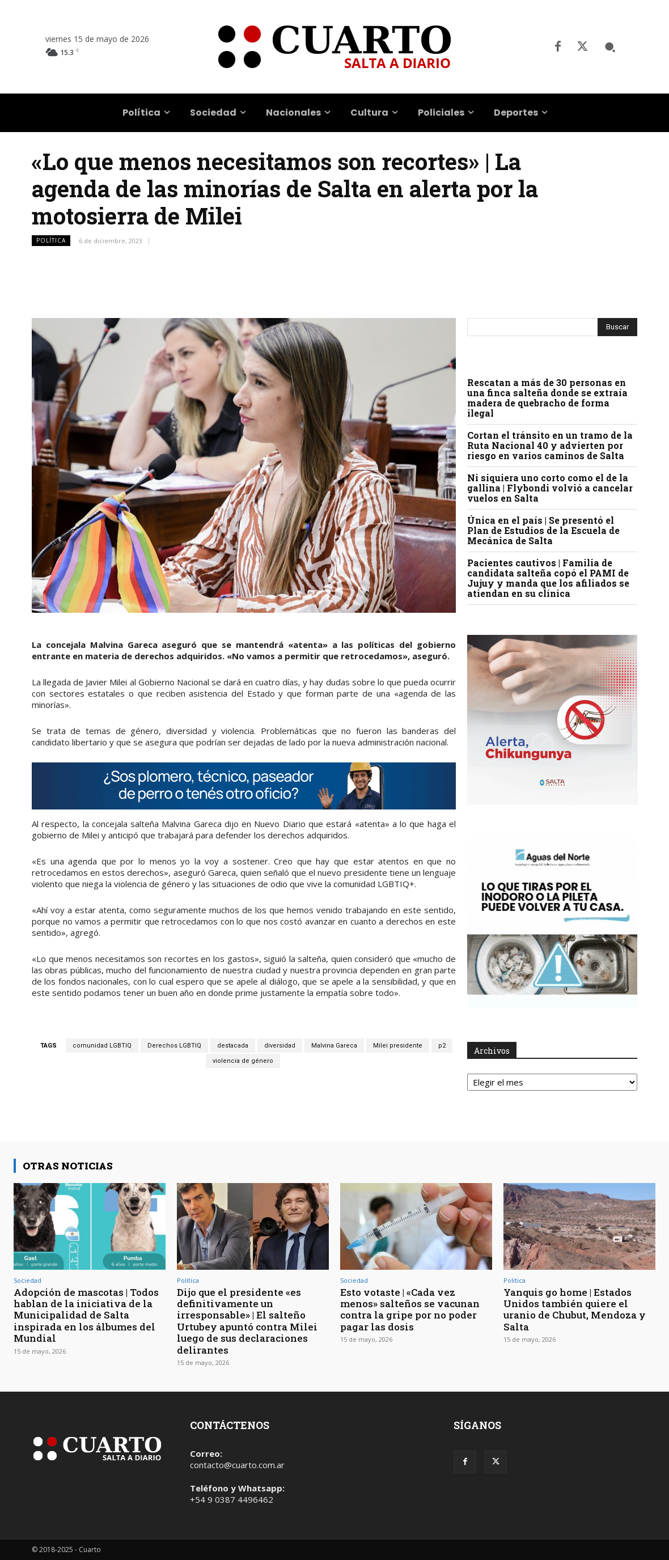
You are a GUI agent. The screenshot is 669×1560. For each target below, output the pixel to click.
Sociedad (27, 1280)
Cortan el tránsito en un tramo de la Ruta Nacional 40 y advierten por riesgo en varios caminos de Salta (550, 445)
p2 (442, 1045)
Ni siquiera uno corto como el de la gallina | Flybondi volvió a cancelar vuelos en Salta (550, 488)
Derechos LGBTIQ (174, 1045)
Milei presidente (397, 1045)
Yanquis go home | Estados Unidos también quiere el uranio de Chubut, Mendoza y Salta (574, 1309)
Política (51, 240)
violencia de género (243, 1061)
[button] (610, 47)
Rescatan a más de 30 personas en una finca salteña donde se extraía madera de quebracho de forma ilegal (547, 397)
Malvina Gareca (334, 1045)
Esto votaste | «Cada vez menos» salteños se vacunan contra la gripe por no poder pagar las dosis (410, 1309)
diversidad (279, 1045)
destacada (232, 1045)
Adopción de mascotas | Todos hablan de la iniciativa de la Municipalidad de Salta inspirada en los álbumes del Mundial (86, 1315)
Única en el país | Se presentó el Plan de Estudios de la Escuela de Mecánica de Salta (543, 530)
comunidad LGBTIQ (102, 1045)
